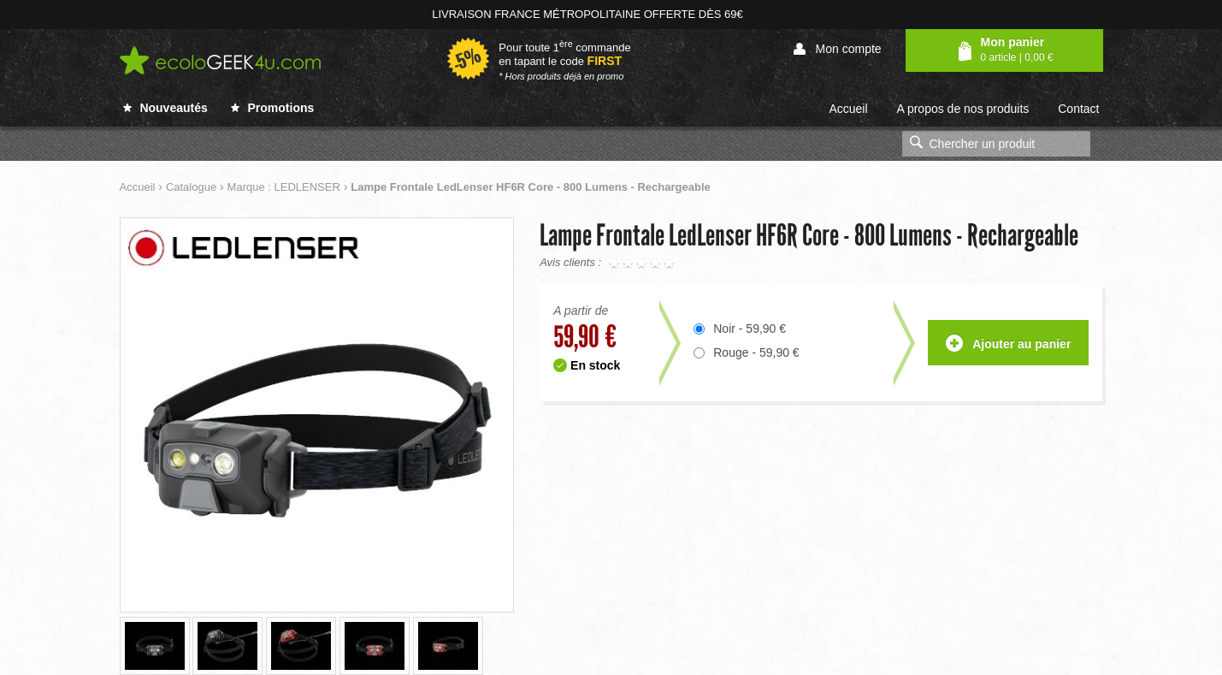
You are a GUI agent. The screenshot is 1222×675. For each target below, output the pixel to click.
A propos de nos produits (962, 108)
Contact (1078, 108)
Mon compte (838, 49)
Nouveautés (165, 108)
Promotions (273, 108)
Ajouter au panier (1008, 344)
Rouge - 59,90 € (756, 352)
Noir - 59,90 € (749, 328)
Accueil (848, 108)
